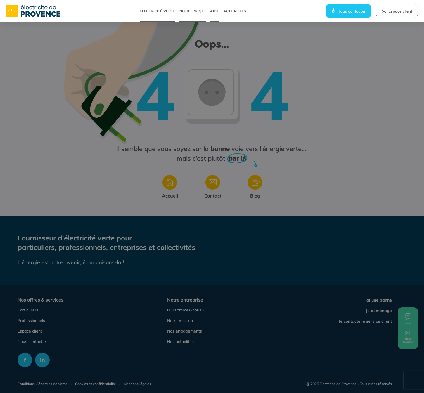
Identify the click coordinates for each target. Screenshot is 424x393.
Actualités (234, 11)
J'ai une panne (378, 300)
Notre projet (192, 11)
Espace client (30, 331)
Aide (214, 11)
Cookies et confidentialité (95, 384)
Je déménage (379, 310)
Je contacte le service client (365, 321)
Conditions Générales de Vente (43, 384)
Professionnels (31, 320)
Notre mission (180, 320)
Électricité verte (157, 11)
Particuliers (28, 310)
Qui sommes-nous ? (185, 310)
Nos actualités (180, 341)
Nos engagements (184, 331)
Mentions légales (137, 384)
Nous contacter (348, 11)
